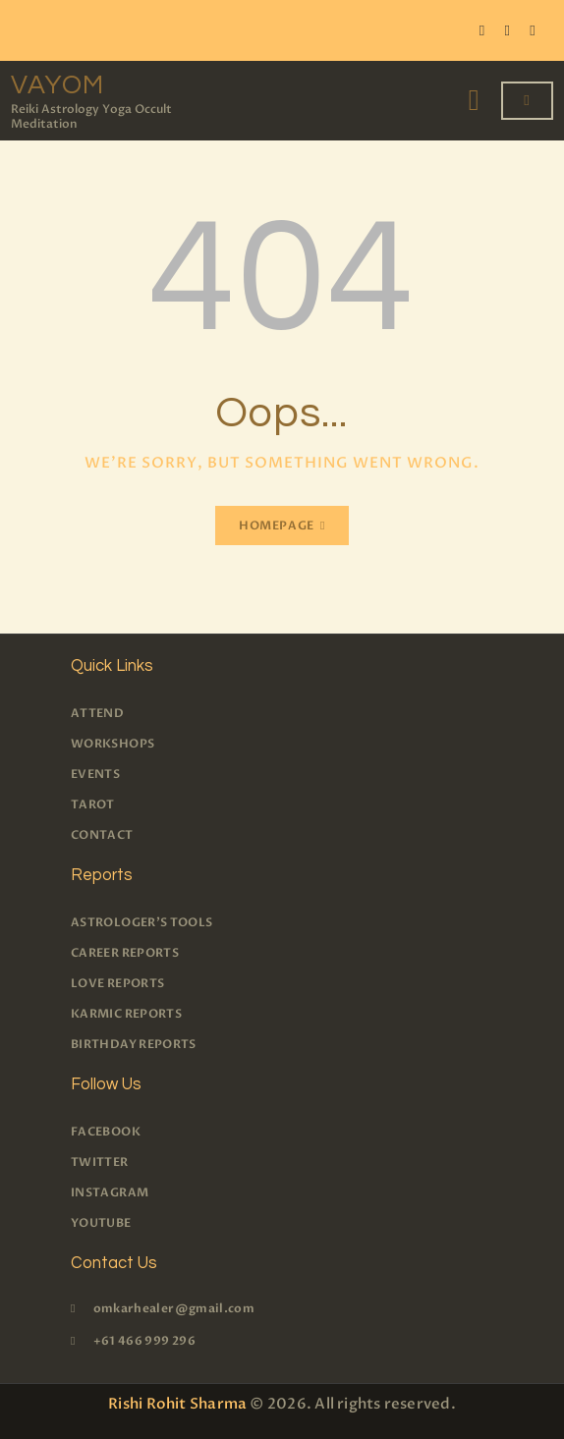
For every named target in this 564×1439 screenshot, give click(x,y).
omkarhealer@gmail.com (174, 1308)
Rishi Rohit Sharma (177, 1403)
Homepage (276, 525)
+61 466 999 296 (144, 1341)
